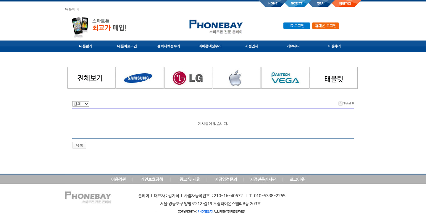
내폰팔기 (85, 46)
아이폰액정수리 (210, 46)
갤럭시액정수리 (168, 46)
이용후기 (334, 46)
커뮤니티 (292, 46)
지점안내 (251, 46)
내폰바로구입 (127, 46)
